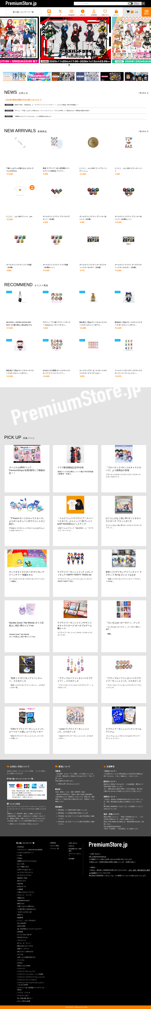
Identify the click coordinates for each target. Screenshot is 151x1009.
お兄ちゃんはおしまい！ (25, 869)
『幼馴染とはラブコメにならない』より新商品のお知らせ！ (33, 116)
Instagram (71, 13)
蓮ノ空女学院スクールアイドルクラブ (29, 929)
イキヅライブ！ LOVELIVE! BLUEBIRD (29, 850)
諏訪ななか (20, 903)
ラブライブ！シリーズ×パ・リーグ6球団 (30, 974)
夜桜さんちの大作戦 (23, 966)
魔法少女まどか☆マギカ (25, 946)
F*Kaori (19, 858)
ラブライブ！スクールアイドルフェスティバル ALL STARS (30, 984)
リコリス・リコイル (23, 992)
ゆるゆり (20, 963)
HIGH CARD (21, 926)
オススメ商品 (54, 846)
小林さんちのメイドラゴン (25, 892)
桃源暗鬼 (20, 917)
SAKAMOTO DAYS (23, 900)
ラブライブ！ (21, 968)
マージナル (20, 960)
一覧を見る (142, 93)
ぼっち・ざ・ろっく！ (24, 943)
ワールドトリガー (23, 995)
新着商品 (53, 843)
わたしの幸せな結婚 (23, 1001)
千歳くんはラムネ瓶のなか (25, 906)
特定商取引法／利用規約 (75, 850)
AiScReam (20, 847)
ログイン (116, 13)
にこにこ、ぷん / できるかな (26, 920)
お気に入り (105, 13)
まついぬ (20, 954)
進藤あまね (20, 898)
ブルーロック (21, 940)
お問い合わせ (73, 843)
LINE (49, 13)
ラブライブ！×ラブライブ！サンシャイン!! (30, 977)
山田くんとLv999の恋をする (26, 957)
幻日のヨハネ (21, 886)
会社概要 (71, 859)
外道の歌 (20, 883)
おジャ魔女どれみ (23, 867)
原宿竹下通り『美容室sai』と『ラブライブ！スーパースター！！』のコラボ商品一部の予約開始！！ (47, 105)
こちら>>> (35, 824)
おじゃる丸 (20, 864)
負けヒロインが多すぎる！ (25, 951)
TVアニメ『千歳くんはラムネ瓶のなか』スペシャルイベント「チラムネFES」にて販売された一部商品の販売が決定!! (52, 110)
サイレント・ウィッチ (24, 895)
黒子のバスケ (21, 881)
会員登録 (93, 13)
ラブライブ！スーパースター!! (27, 980)
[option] (75, 40)
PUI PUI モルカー (23, 937)
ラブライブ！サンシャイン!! (26, 971)
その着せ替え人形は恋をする (26, 909)
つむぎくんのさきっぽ (24, 912)
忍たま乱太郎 (21, 923)
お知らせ (82, 13)
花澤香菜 (20, 932)
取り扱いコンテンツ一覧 (23, 12)
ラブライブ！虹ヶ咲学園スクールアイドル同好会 (30, 989)
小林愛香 (20, 889)
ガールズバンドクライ (24, 875)
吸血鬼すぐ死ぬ (22, 878)
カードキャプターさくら (25, 872)
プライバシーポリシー (75, 855)
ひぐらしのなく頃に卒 (24, 934)
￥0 (132, 11)
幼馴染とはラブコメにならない (27, 861)
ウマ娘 (19, 855)
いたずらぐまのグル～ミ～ (25, 852)
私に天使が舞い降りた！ (25, 998)
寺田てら (20, 915)
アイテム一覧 (54, 848)
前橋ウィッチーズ (23, 949)
